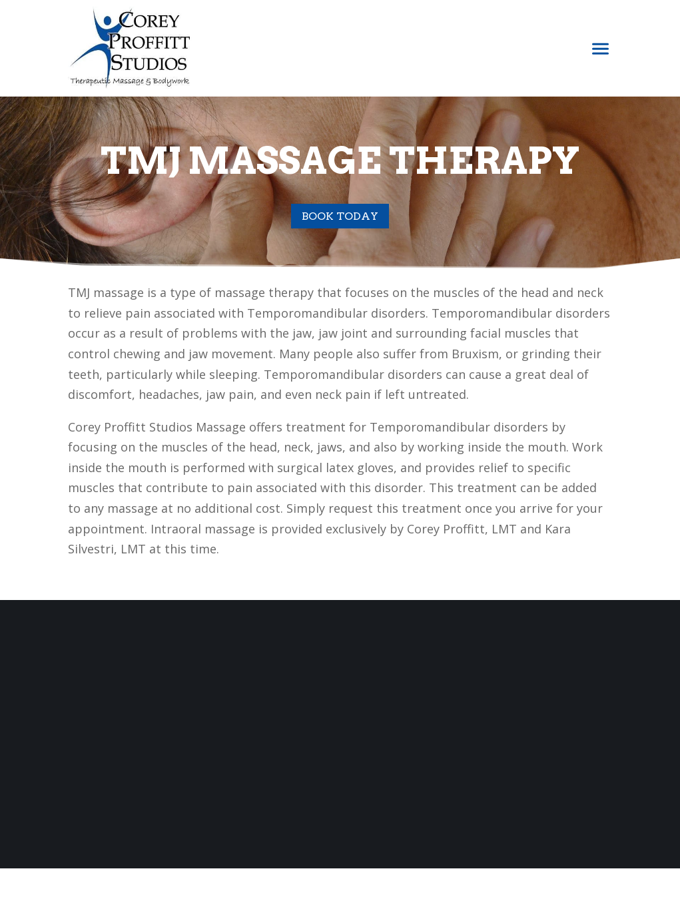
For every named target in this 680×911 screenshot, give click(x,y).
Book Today (340, 216)
